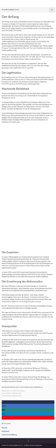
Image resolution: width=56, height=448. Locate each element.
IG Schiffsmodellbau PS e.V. (10, 9)
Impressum (5, 431)
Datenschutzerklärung (9, 435)
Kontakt (4, 428)
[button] (2, 402)
